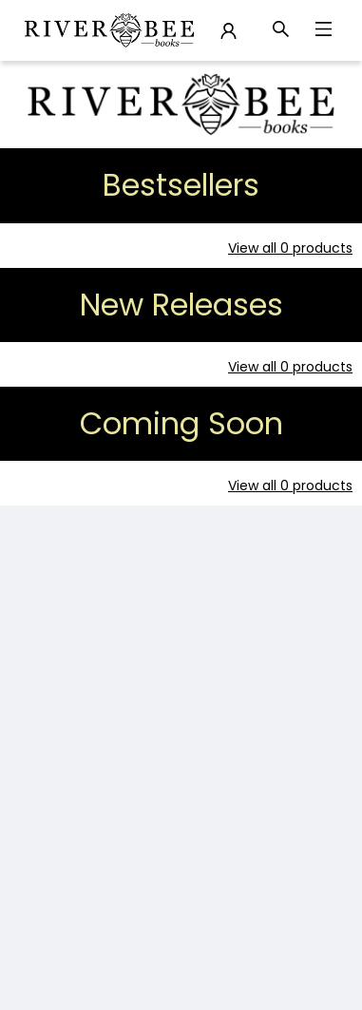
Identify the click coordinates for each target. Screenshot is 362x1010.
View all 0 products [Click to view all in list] (290, 247)
